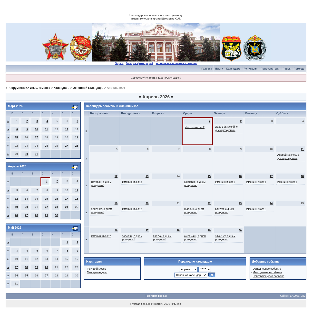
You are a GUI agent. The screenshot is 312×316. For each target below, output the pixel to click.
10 (36, 129)
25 (46, 145)
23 (56, 206)
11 (46, 129)
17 (36, 137)
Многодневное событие (267, 272)
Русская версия (140, 303)
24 (66, 206)
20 (26, 206)
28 (76, 145)
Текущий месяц (96, 268)
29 (46, 215)
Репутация (251, 68)
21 (76, 137)
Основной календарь (88, 88)
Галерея (206, 68)
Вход (160, 77)
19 (16, 206)
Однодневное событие (267, 268)
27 (66, 145)
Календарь (233, 68)
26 (16, 215)
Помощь (299, 68)
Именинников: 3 (256, 181)
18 (76, 198)
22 (46, 206)
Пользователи (270, 68)
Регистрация (172, 77)
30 (26, 154)
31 (36, 154)
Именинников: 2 (195, 127)
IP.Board (155, 303)
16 (56, 198)
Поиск (287, 68)
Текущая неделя (97, 272)
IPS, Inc (176, 303)
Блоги (219, 68)
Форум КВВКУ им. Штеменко (29, 88)
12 (16, 198)
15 (16, 137)
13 (66, 129)
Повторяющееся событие (268, 276)
